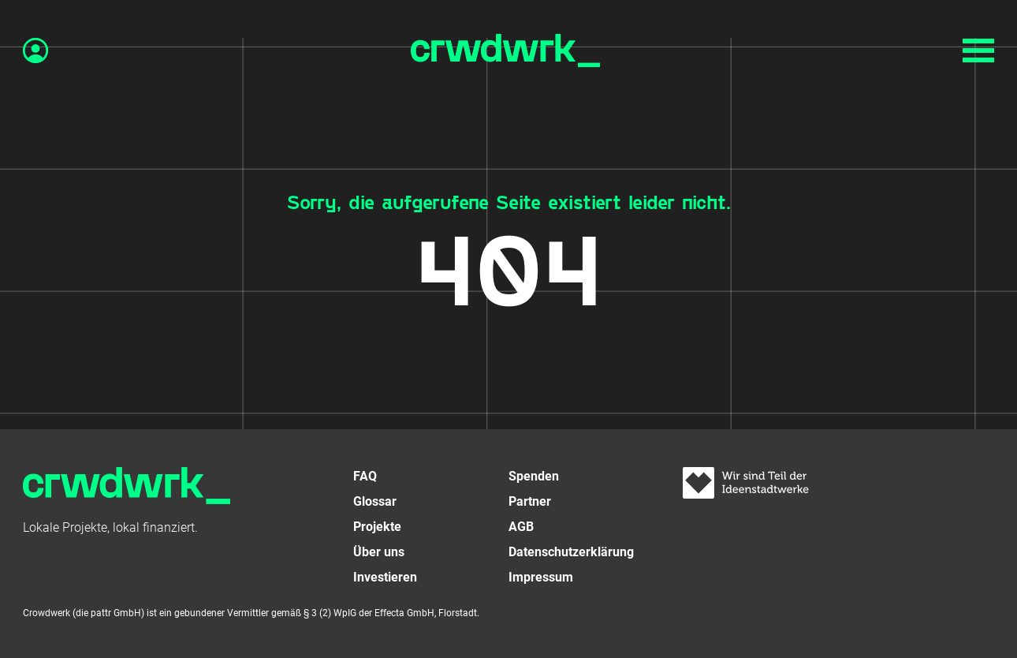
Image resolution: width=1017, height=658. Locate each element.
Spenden (533, 476)
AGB (521, 526)
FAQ (365, 476)
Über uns (378, 551)
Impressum (540, 577)
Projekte (377, 526)
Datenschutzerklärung (571, 551)
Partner (529, 501)
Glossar (375, 501)
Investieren (385, 577)
